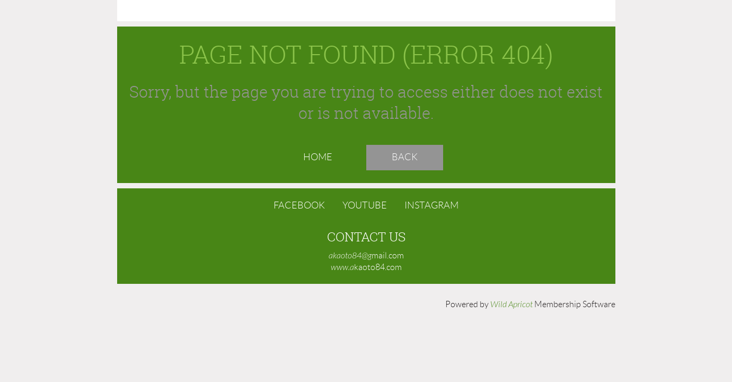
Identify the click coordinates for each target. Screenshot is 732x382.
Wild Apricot (511, 304)
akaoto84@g (350, 256)
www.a (342, 267)
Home (317, 157)
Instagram (431, 205)
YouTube (364, 205)
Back (405, 157)
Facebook (299, 205)
